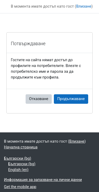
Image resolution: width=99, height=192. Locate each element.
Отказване (38, 98)
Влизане (83, 6)
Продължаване (71, 98)
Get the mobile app (20, 186)
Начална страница (20, 147)
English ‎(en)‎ (18, 169)
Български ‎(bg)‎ (17, 158)
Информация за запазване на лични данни (43, 179)
